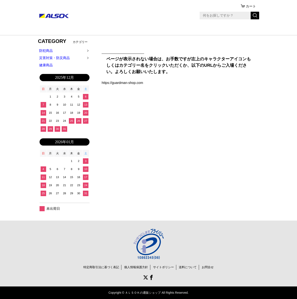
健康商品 (46, 65)
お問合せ (208, 267)
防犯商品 (46, 50)
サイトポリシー (163, 267)
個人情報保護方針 (136, 267)
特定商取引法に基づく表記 (101, 267)
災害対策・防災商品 (54, 58)
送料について (188, 267)
